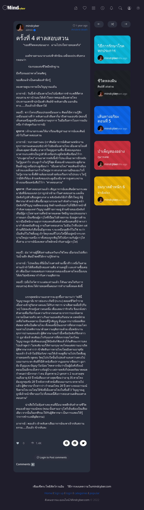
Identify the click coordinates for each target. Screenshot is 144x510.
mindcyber (32, 26)
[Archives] (102, 7)
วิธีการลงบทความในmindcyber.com (89, 486)
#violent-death (79, 29)
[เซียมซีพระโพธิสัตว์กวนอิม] (111, 7)
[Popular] (85, 7)
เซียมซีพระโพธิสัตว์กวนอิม (48, 486)
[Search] (120, 7)
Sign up (59, 493)
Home (48, 493)
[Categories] (94, 7)
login (69, 493)
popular (94, 493)
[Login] (129, 7)
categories (80, 493)
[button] (74, 443)
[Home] (76, 7)
